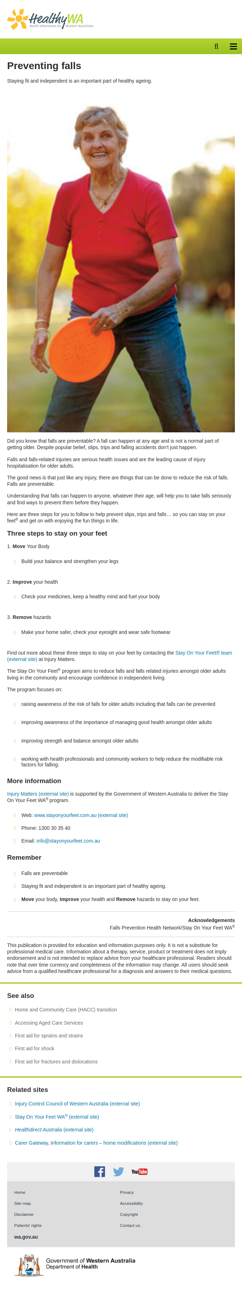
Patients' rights (28, 1225)
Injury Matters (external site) (38, 794)
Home (19, 1192)
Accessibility (131, 1203)
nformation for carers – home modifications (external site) (115, 1143)
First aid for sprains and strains (49, 1035)
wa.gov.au (26, 1237)
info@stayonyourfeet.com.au (68, 841)
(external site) (54, 1130)
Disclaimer (24, 1214)
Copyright (129, 1214)
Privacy (127, 1192)
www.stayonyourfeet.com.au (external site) (81, 815)
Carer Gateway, (33, 1143)
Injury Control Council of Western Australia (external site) (77, 1104)
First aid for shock (34, 1048)
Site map (22, 1203)
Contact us (130, 1225)
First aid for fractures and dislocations (56, 1061)
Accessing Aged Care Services (49, 1023)
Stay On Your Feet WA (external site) (57, 1117)
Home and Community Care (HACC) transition (66, 1010)
